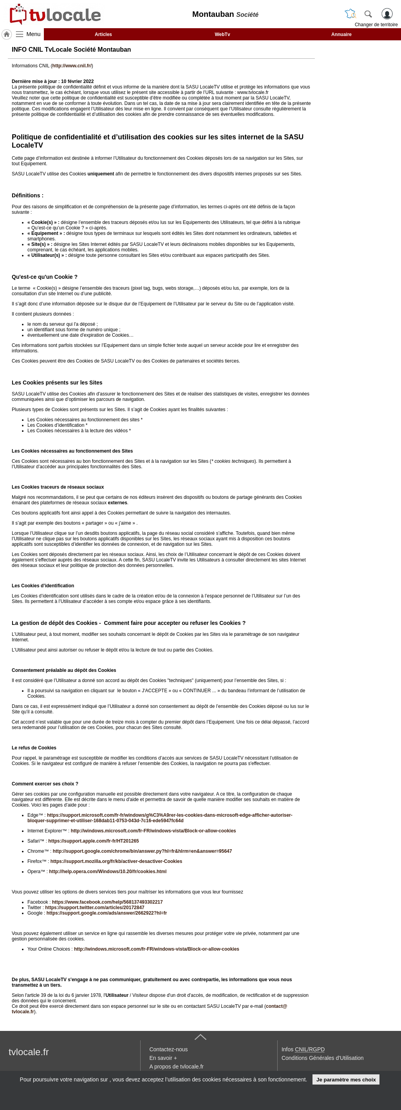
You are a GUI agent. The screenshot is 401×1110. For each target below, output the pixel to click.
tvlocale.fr (29, 1052)
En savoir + (163, 1058)
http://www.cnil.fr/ (72, 66)
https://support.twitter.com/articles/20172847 (94, 907)
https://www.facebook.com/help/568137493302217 (107, 902)
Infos (303, 1049)
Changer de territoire (376, 24)
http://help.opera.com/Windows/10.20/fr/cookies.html (107, 871)
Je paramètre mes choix (346, 1080)
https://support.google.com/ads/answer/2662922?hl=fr (107, 913)
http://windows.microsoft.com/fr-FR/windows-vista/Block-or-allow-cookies (153, 831)
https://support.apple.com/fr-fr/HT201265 (93, 841)
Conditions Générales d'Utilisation (323, 1058)
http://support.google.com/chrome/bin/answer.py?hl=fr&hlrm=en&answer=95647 (142, 851)
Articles (103, 34)
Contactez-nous (168, 1049)
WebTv (222, 34)
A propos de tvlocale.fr (176, 1066)
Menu (34, 34)
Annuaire (341, 34)
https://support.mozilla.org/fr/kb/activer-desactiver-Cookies (116, 861)
